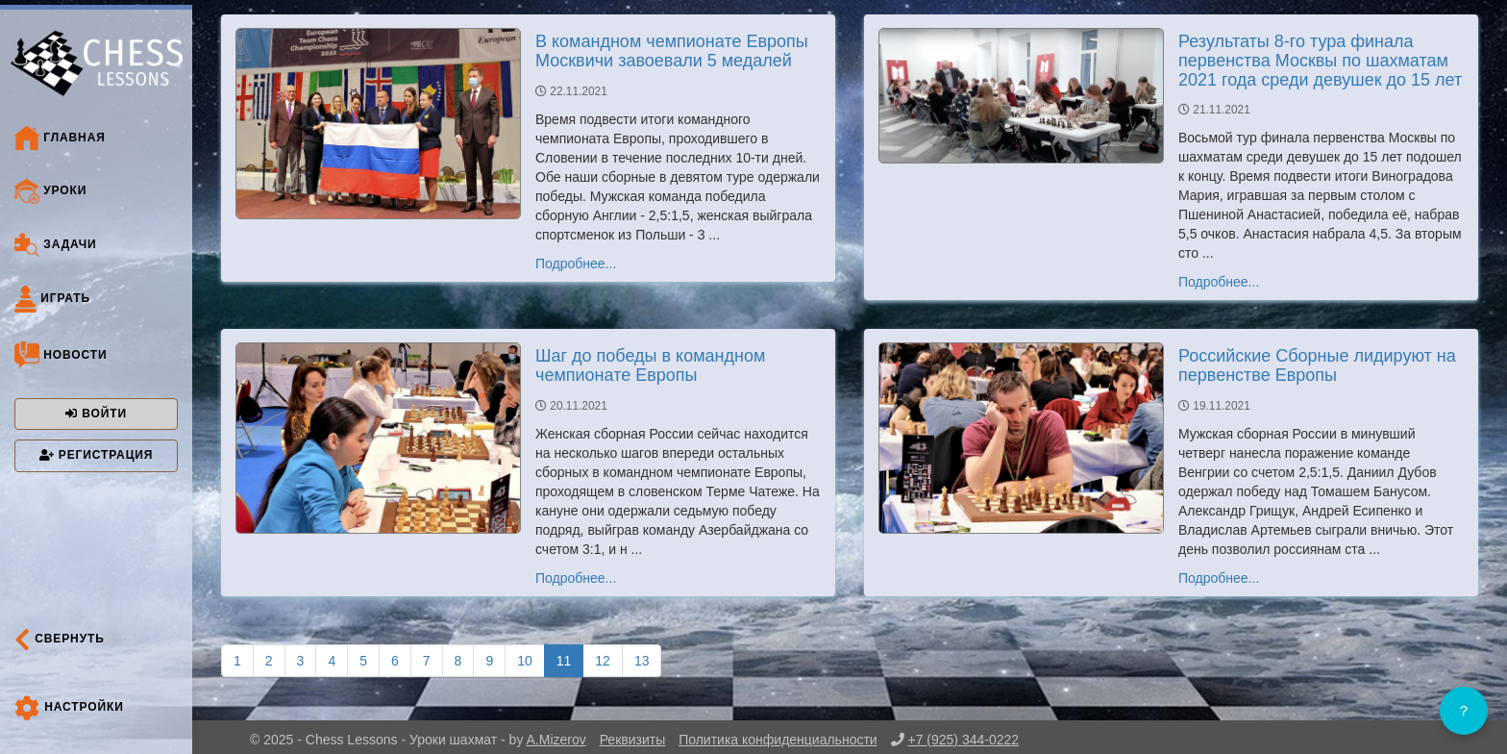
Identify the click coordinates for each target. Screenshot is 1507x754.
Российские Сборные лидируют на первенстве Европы (1317, 365)
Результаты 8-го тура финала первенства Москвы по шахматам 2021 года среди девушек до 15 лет (1320, 60)
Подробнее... (575, 263)
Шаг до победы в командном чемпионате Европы (650, 365)
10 (524, 660)
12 (602, 660)
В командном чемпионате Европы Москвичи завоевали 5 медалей (671, 51)
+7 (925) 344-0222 (963, 739)
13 (642, 660)
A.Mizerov (556, 739)
